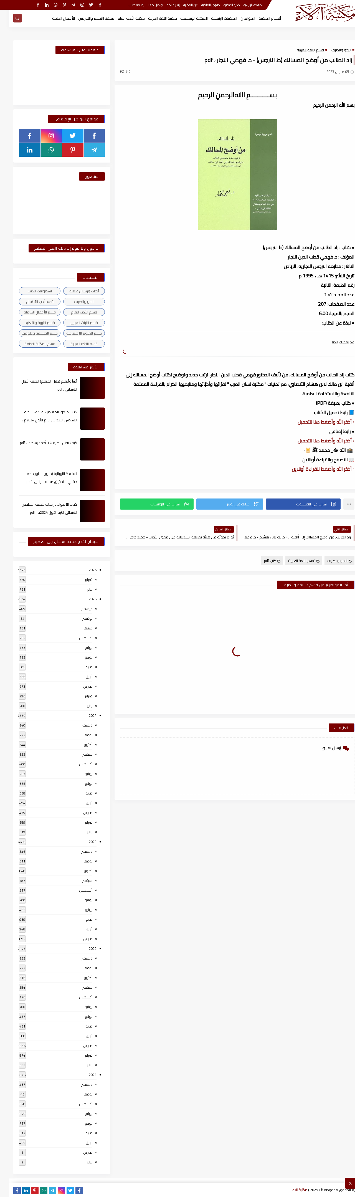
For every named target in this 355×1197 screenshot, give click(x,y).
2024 (83, 715)
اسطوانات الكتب (31, 291)
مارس (78, 686)
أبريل (80, 676)
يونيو (79, 657)
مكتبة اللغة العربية (153, 18)
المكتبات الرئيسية (215, 18)
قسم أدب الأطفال (30, 301)
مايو (79, 667)
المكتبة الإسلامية (185, 18)
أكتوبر (79, 744)
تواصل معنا (146, 5)
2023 (83, 841)
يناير (80, 589)
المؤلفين (238, 18)
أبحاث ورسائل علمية (75, 291)
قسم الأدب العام (75, 312)
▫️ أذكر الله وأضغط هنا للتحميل (316, 421)
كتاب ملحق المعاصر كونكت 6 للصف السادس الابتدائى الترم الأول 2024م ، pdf (40, 420)
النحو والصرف (332, 50)
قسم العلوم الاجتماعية (75, 333)
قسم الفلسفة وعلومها (30, 333)
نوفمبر (78, 618)
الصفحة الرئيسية (244, 5)
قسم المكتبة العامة (30, 343)
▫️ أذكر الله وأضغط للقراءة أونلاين (314, 469)
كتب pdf (263, 560)
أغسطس (76, 637)
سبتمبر (78, 628)
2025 (83, 599)
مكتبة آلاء (290, 1189)
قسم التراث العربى (75, 322)
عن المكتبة (181, 5)
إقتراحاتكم (164, 5)
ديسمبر (77, 608)
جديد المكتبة (222, 5)
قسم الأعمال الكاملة (30, 312)
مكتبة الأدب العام (122, 18)
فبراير (79, 579)
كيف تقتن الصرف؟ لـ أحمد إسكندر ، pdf (39, 442)
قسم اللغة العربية (301, 50)
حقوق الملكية (201, 5)
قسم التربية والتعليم (30, 322)
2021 (83, 1074)
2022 (83, 948)
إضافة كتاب (127, 5)
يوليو (79, 647)
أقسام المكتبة (260, 18)
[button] (294, 504)
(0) (116, 71)
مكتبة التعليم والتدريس (87, 18)
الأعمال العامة (54, 18)
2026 (83, 569)
